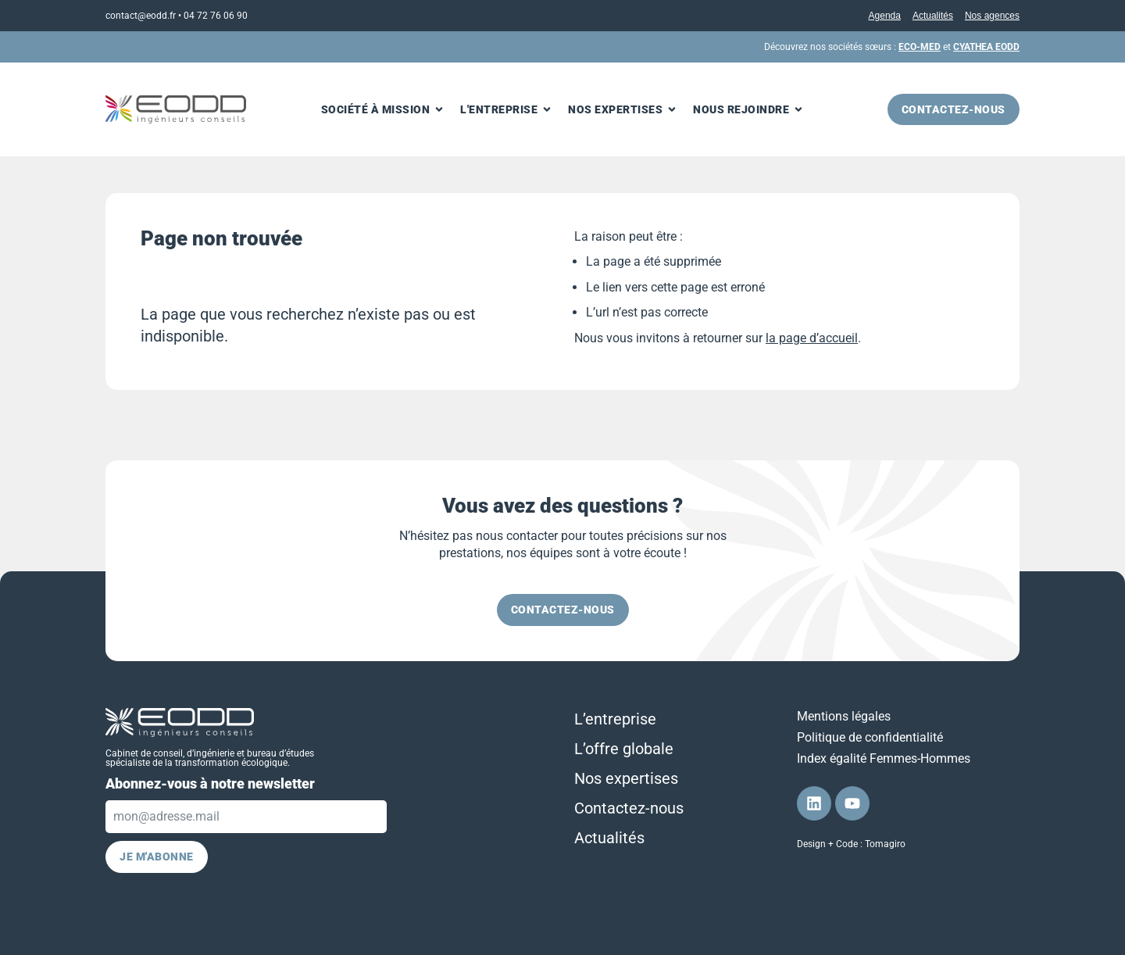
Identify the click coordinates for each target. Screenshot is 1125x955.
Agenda (885, 15)
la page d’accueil (812, 338)
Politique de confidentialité (870, 737)
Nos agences (992, 15)
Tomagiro (885, 844)
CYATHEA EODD (986, 46)
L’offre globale (623, 748)
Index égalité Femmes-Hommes (883, 758)
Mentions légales (844, 716)
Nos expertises (626, 778)
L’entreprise (615, 719)
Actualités (932, 15)
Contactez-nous (629, 808)
